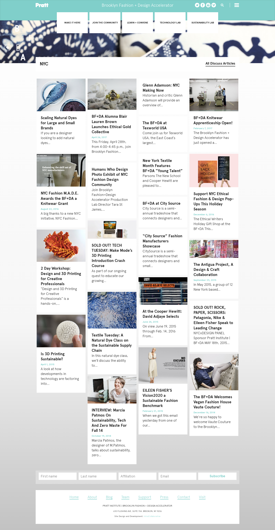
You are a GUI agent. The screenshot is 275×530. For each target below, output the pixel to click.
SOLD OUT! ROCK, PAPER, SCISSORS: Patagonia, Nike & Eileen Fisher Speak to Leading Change (213, 317)
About (92, 497)
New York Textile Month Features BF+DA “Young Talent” (163, 165)
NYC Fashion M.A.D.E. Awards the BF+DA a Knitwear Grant (59, 198)
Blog (109, 497)
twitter (197, 5)
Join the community (105, 22)
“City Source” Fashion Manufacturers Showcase (162, 241)
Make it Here (72, 22)
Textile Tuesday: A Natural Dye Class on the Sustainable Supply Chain (112, 343)
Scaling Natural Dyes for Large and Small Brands (59, 122)
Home (74, 497)
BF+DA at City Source (161, 203)
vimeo (213, 5)
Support (144, 497)
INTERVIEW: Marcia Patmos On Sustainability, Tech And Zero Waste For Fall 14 (109, 420)
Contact (183, 497)
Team (125, 497)
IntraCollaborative (152, 516)
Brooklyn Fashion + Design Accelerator (137, 5)
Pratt (42, 5)
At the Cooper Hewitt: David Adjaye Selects (162, 314)
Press (164, 497)
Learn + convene (137, 22)
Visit (202, 497)
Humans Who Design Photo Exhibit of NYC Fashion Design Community (110, 177)
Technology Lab (170, 22)
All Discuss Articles (220, 63)
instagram (208, 5)
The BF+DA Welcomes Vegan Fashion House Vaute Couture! (213, 402)
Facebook (202, 5)
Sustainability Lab (202, 22)
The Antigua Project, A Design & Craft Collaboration (213, 269)
